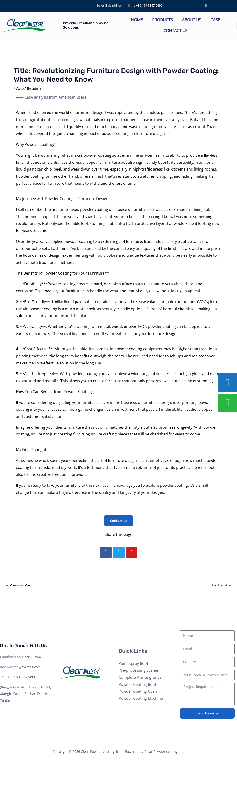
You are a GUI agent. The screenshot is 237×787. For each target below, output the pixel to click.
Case (215, 19)
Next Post (221, 585)
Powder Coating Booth (139, 684)
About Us (191, 19)
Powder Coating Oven (138, 692)
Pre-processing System (139, 671)
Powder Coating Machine (141, 699)
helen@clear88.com (26, 657)
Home (137, 19)
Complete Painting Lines (140, 678)
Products (162, 19)
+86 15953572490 (23, 677)
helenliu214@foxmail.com (21, 667)
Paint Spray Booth (135, 663)
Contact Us (175, 30)
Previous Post (19, 585)
